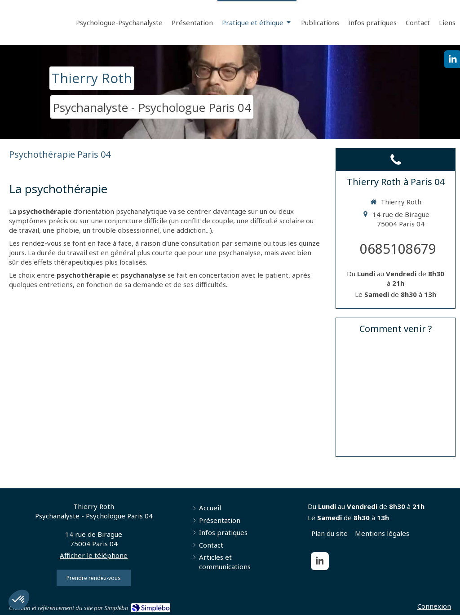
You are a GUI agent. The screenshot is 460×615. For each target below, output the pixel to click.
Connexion (434, 606)
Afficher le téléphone (94, 555)
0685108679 (398, 248)
